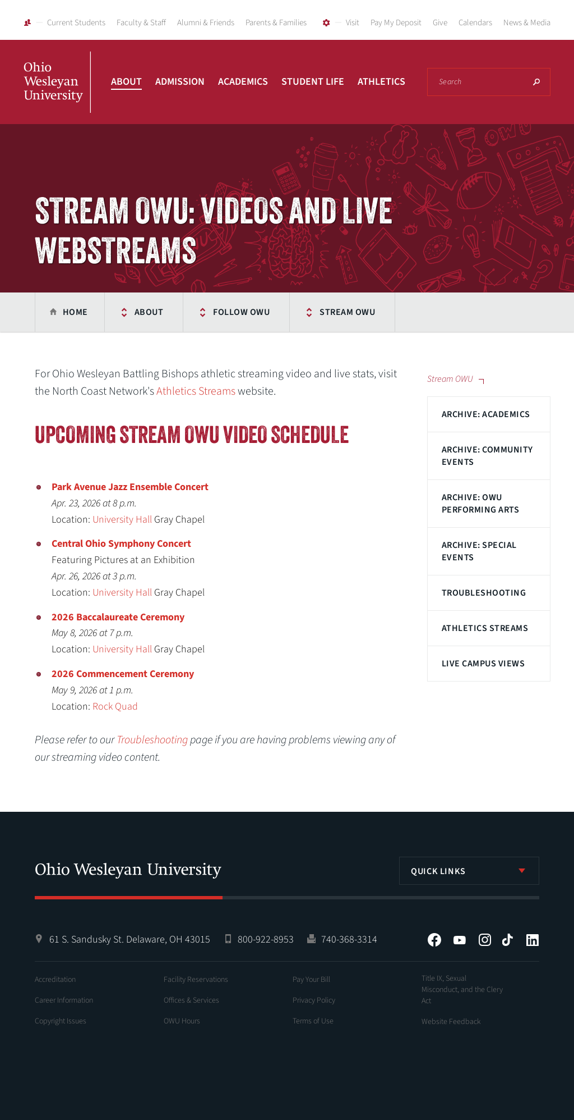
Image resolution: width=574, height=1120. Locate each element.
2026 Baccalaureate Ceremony (118, 617)
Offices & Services (191, 1000)
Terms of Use (313, 1021)
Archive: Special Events (479, 551)
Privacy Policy (314, 1000)
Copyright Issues (60, 1021)
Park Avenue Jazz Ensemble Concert (130, 487)
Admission (180, 82)
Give (440, 23)
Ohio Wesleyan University (57, 94)
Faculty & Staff (141, 23)
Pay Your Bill (311, 979)
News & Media (526, 23)
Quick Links (438, 871)
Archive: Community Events (487, 456)
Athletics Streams (485, 628)
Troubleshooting (484, 593)
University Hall (122, 520)
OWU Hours (182, 1021)
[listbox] (469, 871)
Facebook (434, 940)
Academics (243, 82)
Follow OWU (241, 312)
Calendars (475, 23)
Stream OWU (347, 312)
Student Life (312, 82)
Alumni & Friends (205, 23)
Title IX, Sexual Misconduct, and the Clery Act (462, 990)
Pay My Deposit (396, 23)
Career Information (64, 1000)
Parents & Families (276, 23)
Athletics (381, 82)
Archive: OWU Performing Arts (480, 503)
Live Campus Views (483, 663)
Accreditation (55, 979)
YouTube (459, 940)
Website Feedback (451, 1021)
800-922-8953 (266, 939)
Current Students (76, 23)
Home (75, 312)
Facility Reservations (196, 979)
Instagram (485, 940)
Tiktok (507, 940)
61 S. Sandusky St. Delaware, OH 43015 (129, 939)
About (126, 82)
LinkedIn (532, 940)
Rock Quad (115, 707)
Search (536, 82)
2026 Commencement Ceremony (123, 674)
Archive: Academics (486, 414)
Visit (352, 23)
